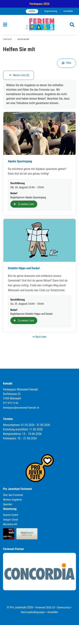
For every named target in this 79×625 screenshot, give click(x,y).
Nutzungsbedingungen (33, 612)
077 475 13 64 (10, 403)
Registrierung (50, 11)
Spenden (7, 504)
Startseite (7, 39)
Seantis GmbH (10, 515)
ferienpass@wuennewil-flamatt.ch (21, 407)
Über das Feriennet (13, 495)
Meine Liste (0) (19, 75)
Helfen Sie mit (23, 39)
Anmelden (68, 11)
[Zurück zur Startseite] (39, 25)
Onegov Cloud (10, 519)
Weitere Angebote (12, 499)
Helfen (32, 11)
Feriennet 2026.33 (45, 607)
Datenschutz (64, 607)
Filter (66, 63)
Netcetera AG (10, 524)
